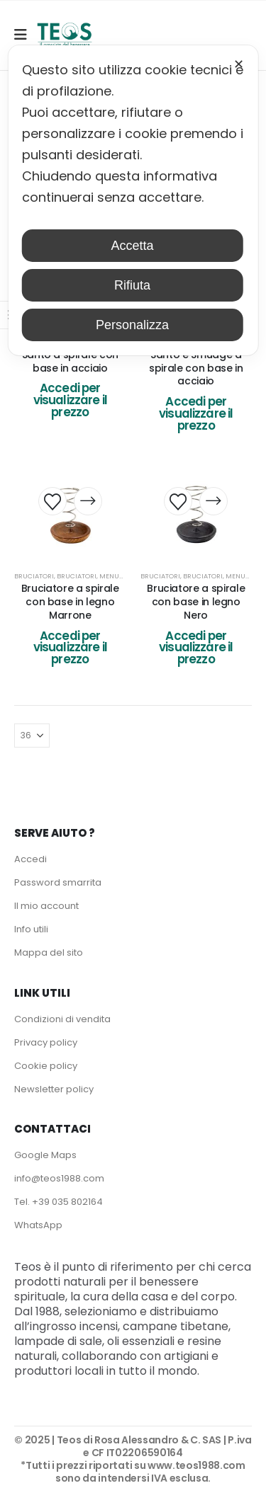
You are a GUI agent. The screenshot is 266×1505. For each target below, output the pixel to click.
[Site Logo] (64, 35)
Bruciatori (34, 575)
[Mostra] (32, 735)
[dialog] (133, 200)
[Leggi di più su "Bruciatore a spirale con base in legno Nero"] (213, 501)
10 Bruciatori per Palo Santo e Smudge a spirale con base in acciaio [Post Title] (196, 361)
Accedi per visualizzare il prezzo (70, 399)
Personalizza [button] (132, 325)
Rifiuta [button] (132, 285)
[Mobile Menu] (25, 35)
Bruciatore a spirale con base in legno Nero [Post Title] (196, 601)
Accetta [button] (132, 246)
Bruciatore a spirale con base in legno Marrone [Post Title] (70, 601)
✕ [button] (238, 64)
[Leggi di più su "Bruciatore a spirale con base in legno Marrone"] (88, 501)
